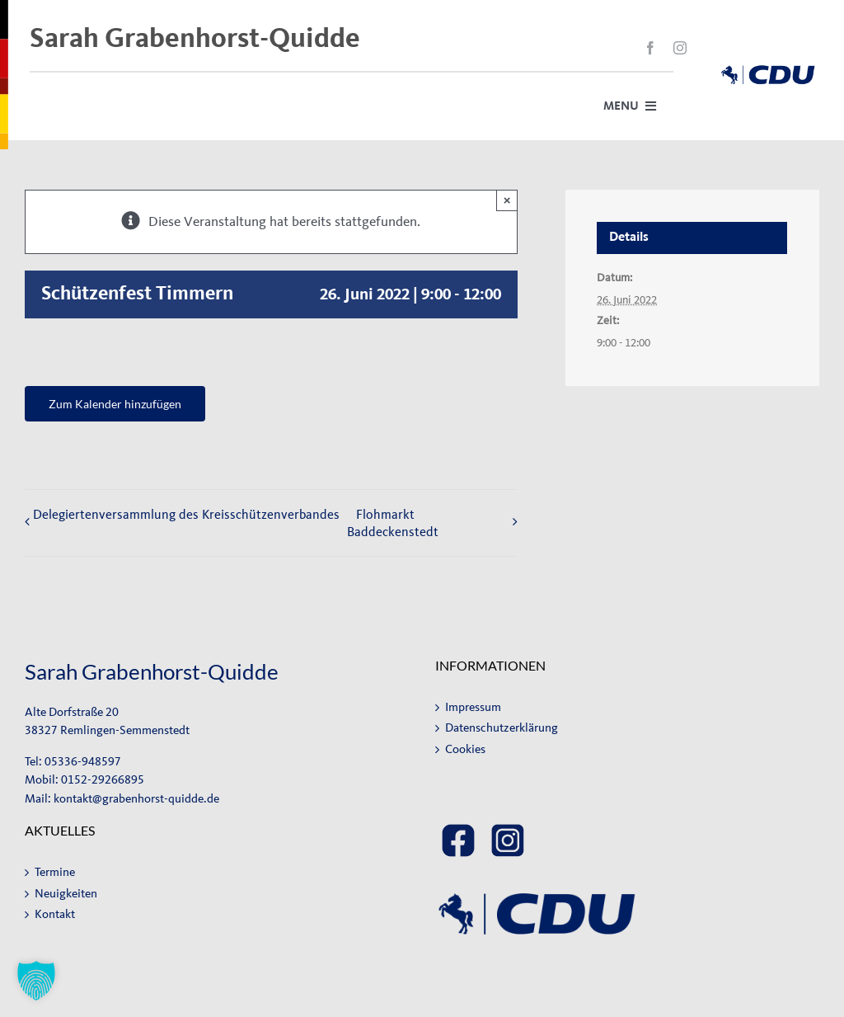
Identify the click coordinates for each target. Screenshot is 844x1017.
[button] (36, 980)
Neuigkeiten (66, 894)
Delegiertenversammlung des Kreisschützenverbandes (186, 514)
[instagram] (680, 47)
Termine (55, 872)
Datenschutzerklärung (501, 728)
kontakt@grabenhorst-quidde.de (136, 799)
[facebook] (650, 47)
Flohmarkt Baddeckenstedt (392, 522)
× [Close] (507, 200)
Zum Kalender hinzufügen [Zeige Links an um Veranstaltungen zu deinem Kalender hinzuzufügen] (115, 404)
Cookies (465, 749)
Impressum (473, 707)
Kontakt (55, 914)
